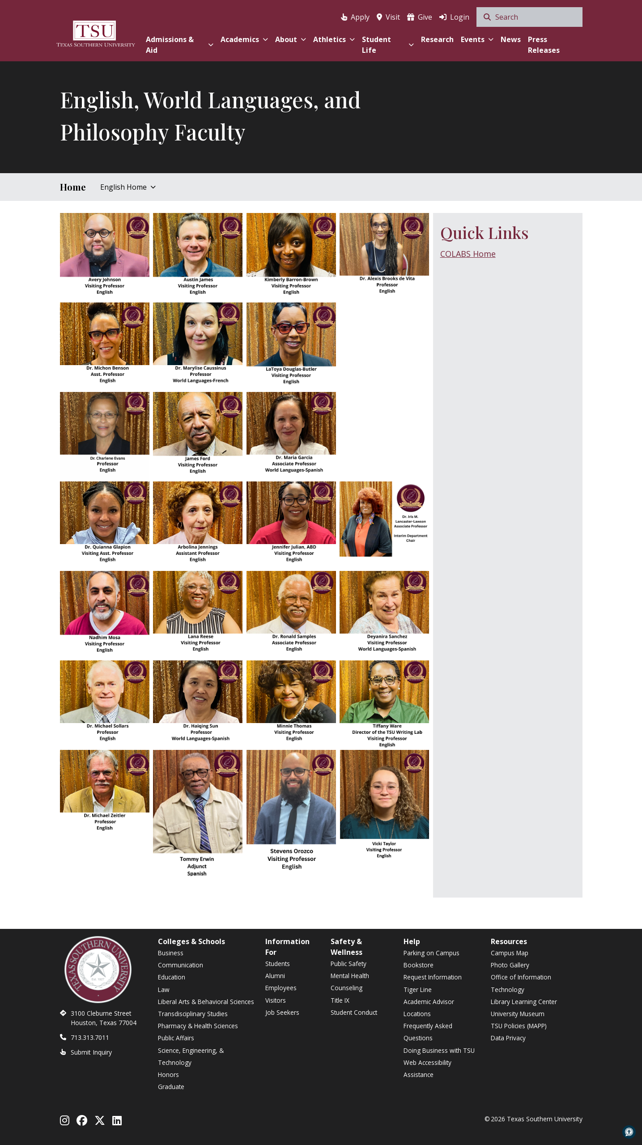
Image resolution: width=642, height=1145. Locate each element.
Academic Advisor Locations (429, 1007)
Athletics (334, 39)
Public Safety (348, 963)
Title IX (340, 1000)
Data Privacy (508, 1038)
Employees (281, 987)
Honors (168, 1074)
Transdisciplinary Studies (193, 1013)
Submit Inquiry (91, 1052)
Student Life (388, 44)
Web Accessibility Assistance (427, 1068)
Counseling (346, 987)
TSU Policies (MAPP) (519, 1026)
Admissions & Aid (179, 44)
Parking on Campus (431, 953)
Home (73, 187)
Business (170, 953)
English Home (128, 187)
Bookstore (419, 965)
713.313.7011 (90, 1037)
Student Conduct (354, 1012)
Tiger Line (418, 989)
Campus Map (509, 953)
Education (171, 977)
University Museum (517, 1013)
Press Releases (544, 44)
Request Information (433, 977)
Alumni (275, 975)
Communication (180, 965)
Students (277, 963)
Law (164, 989)
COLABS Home (468, 253)
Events (477, 39)
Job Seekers (282, 1012)
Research (437, 39)
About (290, 39)
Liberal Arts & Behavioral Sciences (206, 1001)
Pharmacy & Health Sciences (198, 1026)
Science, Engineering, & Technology (191, 1056)
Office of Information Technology (521, 983)
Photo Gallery (510, 965)
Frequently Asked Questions (428, 1032)
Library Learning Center (524, 1001)
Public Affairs (176, 1038)
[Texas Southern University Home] (95, 32)
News (511, 39)
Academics (244, 39)
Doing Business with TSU (439, 1050)
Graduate (171, 1086)
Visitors (275, 1000)
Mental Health (350, 975)
